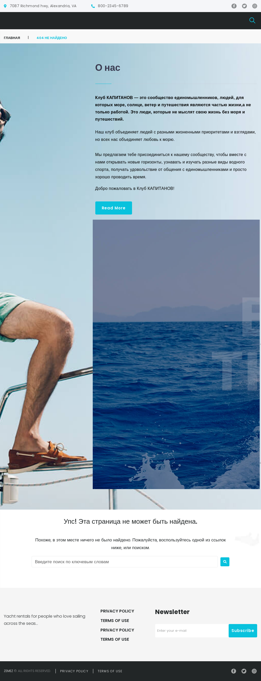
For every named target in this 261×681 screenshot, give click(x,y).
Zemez (8, 671)
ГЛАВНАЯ (12, 37)
